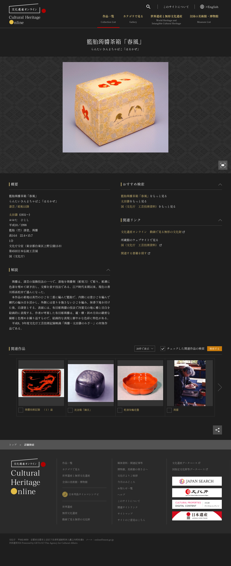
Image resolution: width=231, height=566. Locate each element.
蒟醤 (175, 410)
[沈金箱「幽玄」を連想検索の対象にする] (70, 410)
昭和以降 (23, 206)
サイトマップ (125, 513)
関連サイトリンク (127, 507)
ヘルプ (121, 494)
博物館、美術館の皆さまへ (132, 469)
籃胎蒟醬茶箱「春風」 (135, 196)
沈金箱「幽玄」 (83, 410)
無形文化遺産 (69, 513)
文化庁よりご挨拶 (127, 475)
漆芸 (12, 206)
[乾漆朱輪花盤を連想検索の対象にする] (119, 410)
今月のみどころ (126, 482)
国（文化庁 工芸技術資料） (139, 206)
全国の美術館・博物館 (203, 20)
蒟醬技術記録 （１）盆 (39, 409)
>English (209, 7)
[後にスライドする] (218, 387)
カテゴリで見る (133, 20)
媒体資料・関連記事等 (130, 463)
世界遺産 (67, 506)
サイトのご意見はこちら (131, 520)
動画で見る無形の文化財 (76, 519)
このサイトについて (176, 7)
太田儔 (13, 214)
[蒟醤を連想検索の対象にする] (169, 410)
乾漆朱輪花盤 (131, 410)
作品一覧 (108, 20)
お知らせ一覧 (125, 488)
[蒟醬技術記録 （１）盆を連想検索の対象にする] (20, 410)
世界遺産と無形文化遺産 (166, 20)
